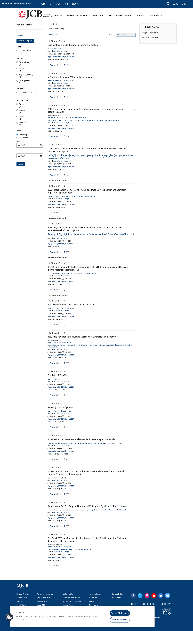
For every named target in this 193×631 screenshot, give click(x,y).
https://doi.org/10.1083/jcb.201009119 (61, 244)
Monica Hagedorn (95, 234)
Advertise (93, 598)
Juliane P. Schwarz (115, 155)
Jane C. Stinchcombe (55, 345)
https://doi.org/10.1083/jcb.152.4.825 (61, 355)
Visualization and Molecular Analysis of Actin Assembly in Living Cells (81, 439)
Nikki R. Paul (73, 120)
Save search (53, 34)
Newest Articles (22, 594)
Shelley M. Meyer (105, 443)
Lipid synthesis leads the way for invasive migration (73, 45)
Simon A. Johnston (107, 234)
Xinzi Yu (50, 155)
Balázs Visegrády (98, 157)
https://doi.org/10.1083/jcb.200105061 (61, 316)
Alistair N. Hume (100, 345)
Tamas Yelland (63, 120)
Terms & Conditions (96, 594)
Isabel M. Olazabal (54, 308)
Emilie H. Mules (79, 345)
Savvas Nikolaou (89, 120)
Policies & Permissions (71, 598)
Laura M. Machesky (54, 49)
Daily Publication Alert (150, 38)
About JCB (41, 605)
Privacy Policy (117, 594)
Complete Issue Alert (150, 33)
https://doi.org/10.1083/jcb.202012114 (61, 128)
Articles (59, 15)
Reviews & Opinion (78, 15)
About (129, 15)
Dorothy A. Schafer (54, 443)
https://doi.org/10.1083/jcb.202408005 (61, 57)
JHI (66, 3)
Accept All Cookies (120, 613)
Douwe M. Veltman (54, 196)
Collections (99, 15)
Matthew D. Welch (67, 443)
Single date (22, 138)
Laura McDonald (68, 155)
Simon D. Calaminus (75, 234)
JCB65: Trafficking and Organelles (59, 342)
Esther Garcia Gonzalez (83, 155)
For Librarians (42, 601)
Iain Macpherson (102, 155)
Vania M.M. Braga (53, 549)
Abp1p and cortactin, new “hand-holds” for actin (71, 304)
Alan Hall (64, 478)
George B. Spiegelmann (97, 510)
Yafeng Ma (77, 157)
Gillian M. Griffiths (53, 347)
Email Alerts (115, 15)
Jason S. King (65, 196)
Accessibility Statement (72, 601)
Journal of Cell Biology (61, 51)
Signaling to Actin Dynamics (61, 407)
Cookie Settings (119, 620)
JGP (58, 3)
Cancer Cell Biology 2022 (77, 117)
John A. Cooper (117, 443)
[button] (168, 4)
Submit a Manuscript (45, 594)
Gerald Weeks (110, 510)
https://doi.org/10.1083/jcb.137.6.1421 (61, 557)
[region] (82, 616)
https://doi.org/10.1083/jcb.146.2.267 (61, 419)
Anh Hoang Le (52, 120)
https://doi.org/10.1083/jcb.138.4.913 (61, 486)
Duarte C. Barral (68, 345)
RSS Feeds (116, 598)
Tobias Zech (58, 155)
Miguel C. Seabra (125, 345)
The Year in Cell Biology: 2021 (58, 117)
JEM (51, 3)
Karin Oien (118, 157)
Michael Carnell (53, 234)
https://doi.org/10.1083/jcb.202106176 (61, 89)
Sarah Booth (89, 345)
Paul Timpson (60, 157)
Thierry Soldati (129, 234)
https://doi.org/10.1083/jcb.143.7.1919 (61, 451)
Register (175, 4)
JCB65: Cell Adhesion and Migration (60, 546)
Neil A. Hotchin (86, 549)
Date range (22, 135)
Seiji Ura (85, 234)
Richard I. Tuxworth (54, 510)
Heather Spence (127, 155)
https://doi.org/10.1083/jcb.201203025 (61, 167)
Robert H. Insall (110, 157)
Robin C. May (119, 234)
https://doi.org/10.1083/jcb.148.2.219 (61, 387)
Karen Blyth (127, 157)
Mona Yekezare (67, 273)
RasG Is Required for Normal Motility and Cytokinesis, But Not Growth (88, 506)
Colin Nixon (69, 157)
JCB (43, 3)
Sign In (184, 4)
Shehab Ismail (101, 120)
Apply (21, 164)
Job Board (155, 15)
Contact (92, 601)
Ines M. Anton (86, 157)
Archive (19, 601)
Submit (142, 15)
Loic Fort (80, 120)
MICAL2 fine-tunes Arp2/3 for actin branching (70, 77)
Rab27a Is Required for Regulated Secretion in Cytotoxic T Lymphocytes (83, 336)
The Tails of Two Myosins (60, 375)
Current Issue (21, 598)
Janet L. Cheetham (67, 510)
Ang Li (94, 155)
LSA (74, 3)
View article (53, 65)
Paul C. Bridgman (93, 443)
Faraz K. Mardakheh (54, 273)
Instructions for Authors (46, 598)
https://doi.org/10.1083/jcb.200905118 (61, 281)
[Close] (149, 612)
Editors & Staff (68, 594)
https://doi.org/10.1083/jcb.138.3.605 (61, 518)
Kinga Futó (51, 157)
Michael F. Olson (53, 81)
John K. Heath (91, 273)
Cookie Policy (68, 605)
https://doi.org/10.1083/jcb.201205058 (61, 204)
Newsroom (93, 605)
